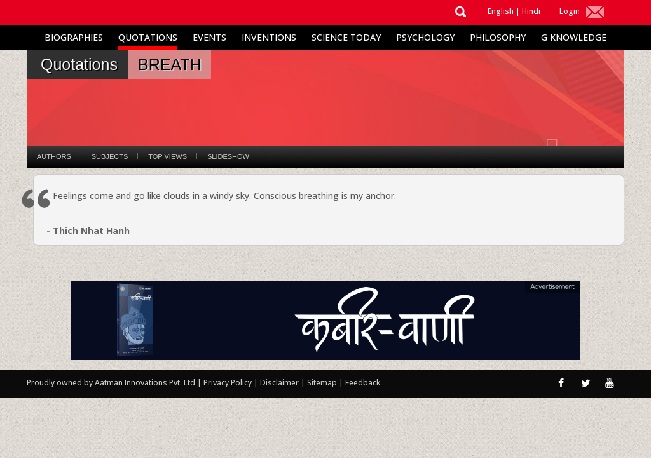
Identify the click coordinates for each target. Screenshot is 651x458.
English (501, 11)
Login (569, 11)
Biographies (74, 37)
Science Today (346, 37)
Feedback (362, 382)
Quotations (147, 37)
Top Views (167, 156)
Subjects (110, 156)
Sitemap (323, 382)
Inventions (269, 37)
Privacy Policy (228, 382)
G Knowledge (573, 37)
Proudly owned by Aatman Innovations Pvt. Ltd (111, 382)
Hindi (531, 11)
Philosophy (498, 37)
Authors (54, 156)
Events (209, 37)
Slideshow (228, 156)
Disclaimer (279, 382)
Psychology (425, 37)
